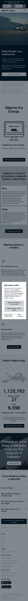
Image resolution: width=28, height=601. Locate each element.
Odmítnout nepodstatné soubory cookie (14, 303)
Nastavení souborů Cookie (11, 294)
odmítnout (19, 293)
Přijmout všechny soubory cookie (14, 309)
